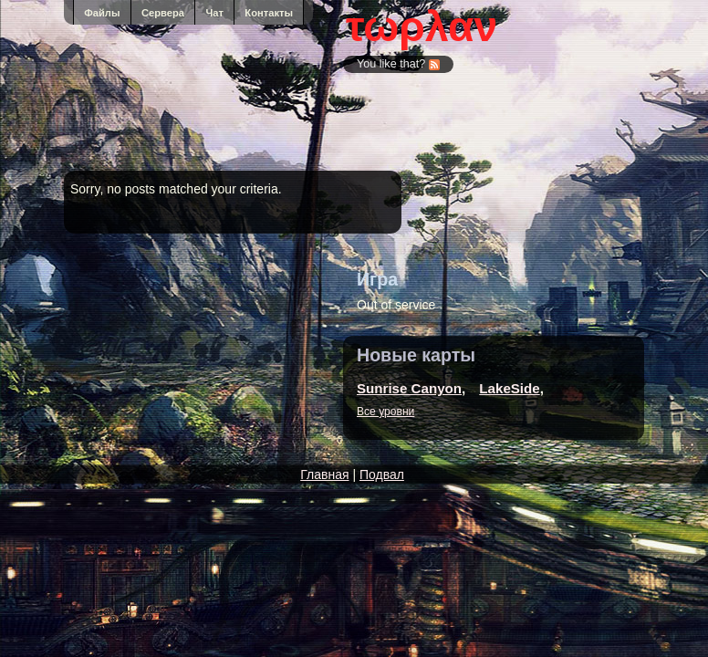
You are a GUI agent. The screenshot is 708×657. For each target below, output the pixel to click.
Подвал (381, 474)
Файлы (102, 12)
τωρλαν (421, 26)
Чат (214, 12)
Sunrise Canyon (409, 388)
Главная (324, 474)
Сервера (162, 12)
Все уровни (385, 411)
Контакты (269, 12)
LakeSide (509, 388)
